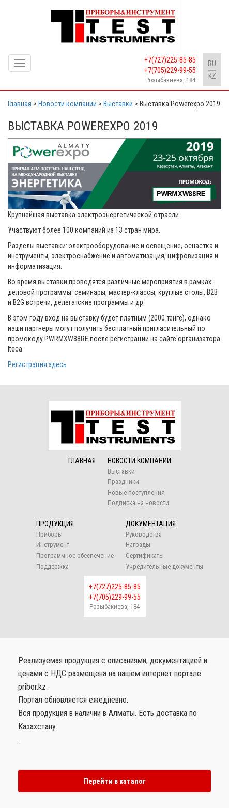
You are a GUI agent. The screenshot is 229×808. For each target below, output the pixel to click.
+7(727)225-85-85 (170, 60)
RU (212, 63)
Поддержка (52, 566)
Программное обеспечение (75, 555)
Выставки (121, 471)
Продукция (55, 524)
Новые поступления (136, 492)
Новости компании (139, 460)
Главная (82, 460)
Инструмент (52, 544)
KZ (212, 76)
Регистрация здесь (37, 364)
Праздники (123, 481)
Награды (138, 544)
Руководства (144, 534)
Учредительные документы (164, 566)
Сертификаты (145, 555)
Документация (151, 524)
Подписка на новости (138, 503)
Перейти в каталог (115, 781)
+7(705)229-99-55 (170, 70)
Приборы (49, 534)
